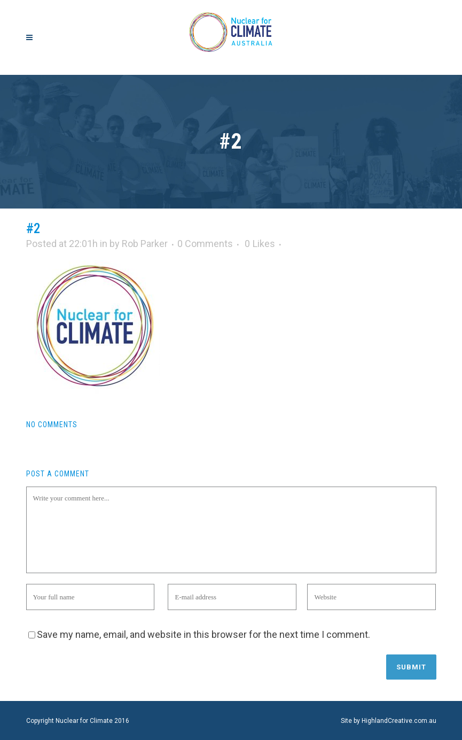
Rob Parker (145, 243)
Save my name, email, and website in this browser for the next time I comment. (203, 634)
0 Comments (205, 243)
